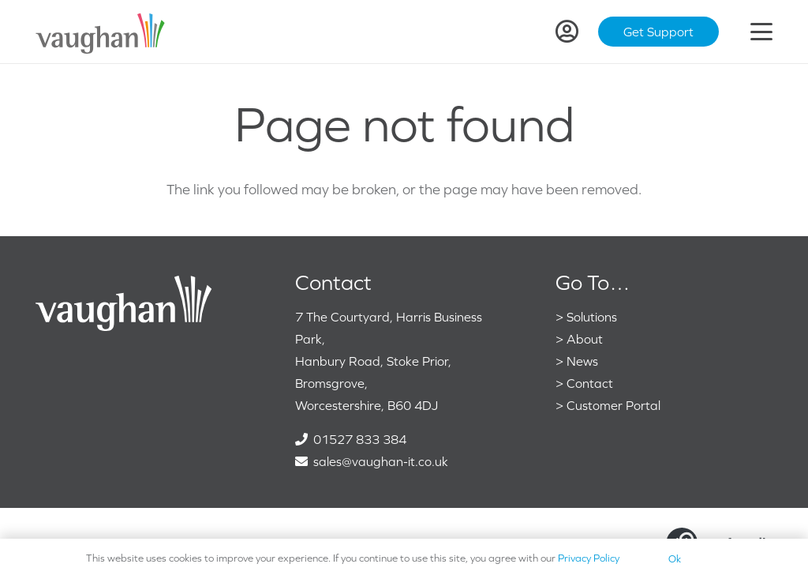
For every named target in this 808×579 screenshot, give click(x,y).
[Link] (567, 31)
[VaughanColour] (101, 32)
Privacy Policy (588, 558)
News (582, 361)
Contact (590, 383)
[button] (761, 32)
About (585, 339)
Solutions (592, 317)
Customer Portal (613, 405)
